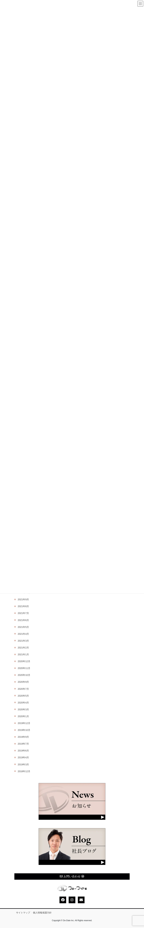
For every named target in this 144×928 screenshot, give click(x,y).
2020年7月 (23, 689)
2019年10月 (24, 730)
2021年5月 (23, 627)
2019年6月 (23, 750)
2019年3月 (23, 764)
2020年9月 (23, 682)
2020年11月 (24, 668)
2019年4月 (23, 757)
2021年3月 (23, 640)
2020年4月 (23, 702)
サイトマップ (23, 912)
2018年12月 (24, 771)
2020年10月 (24, 675)
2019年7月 (23, 743)
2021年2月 (23, 647)
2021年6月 (23, 620)
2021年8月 (23, 606)
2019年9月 (23, 737)
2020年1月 (23, 716)
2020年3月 (23, 709)
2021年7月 (23, 613)
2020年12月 (24, 661)
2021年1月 (23, 654)
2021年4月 (23, 634)
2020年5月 (23, 695)
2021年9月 (23, 599)
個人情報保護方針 (42, 912)
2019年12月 (24, 723)
